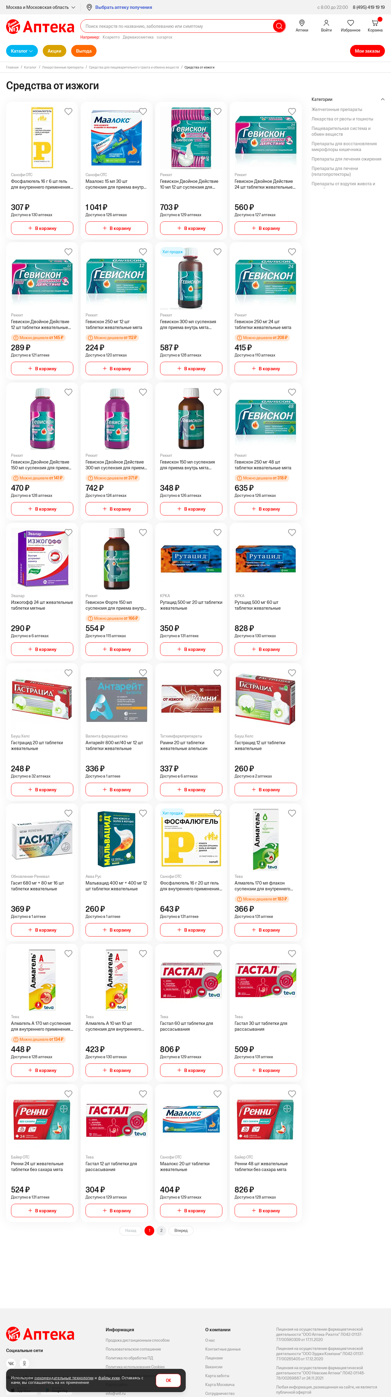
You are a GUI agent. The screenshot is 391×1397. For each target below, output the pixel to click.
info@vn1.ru (116, 1393)
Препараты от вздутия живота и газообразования (343, 186)
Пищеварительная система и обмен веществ (341, 131)
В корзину (46, 228)
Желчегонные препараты (337, 109)
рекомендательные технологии (64, 1377)
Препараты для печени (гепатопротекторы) (335, 171)
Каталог (19, 51)
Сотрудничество (220, 1393)
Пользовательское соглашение (133, 1349)
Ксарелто (111, 37)
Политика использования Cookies (135, 1366)
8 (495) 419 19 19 (369, 7)
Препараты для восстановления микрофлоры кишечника (344, 146)
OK (168, 1380)
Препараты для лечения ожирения (347, 159)
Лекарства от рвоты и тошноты (342, 119)
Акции (54, 51)
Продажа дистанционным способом (138, 1340)
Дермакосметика (138, 37)
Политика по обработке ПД (129, 1358)
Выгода (84, 51)
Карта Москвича (220, 1384)
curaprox (164, 37)
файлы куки (109, 1377)
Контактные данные (223, 1349)
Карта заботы (217, 1375)
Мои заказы (367, 51)
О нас (210, 1340)
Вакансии (213, 1366)
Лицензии (214, 1358)
